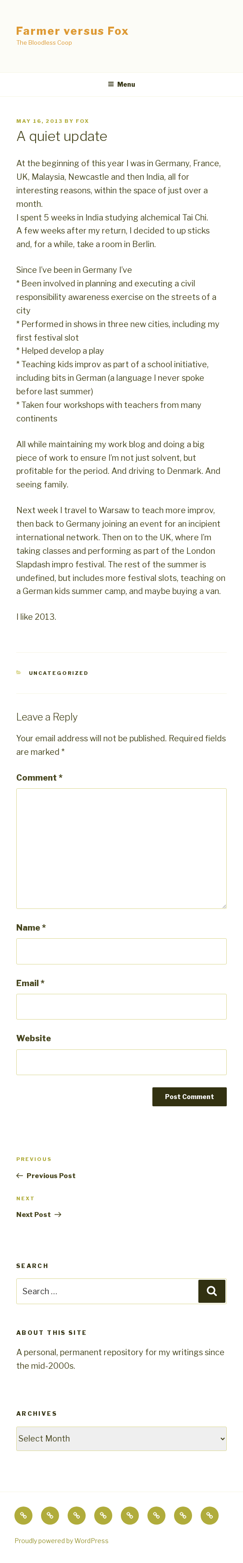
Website (33, 1038)
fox (82, 121)
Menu (121, 84)
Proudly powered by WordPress (61, 1540)
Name (31, 927)
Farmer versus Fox (72, 30)
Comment (39, 777)
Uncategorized (59, 673)
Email (30, 983)
